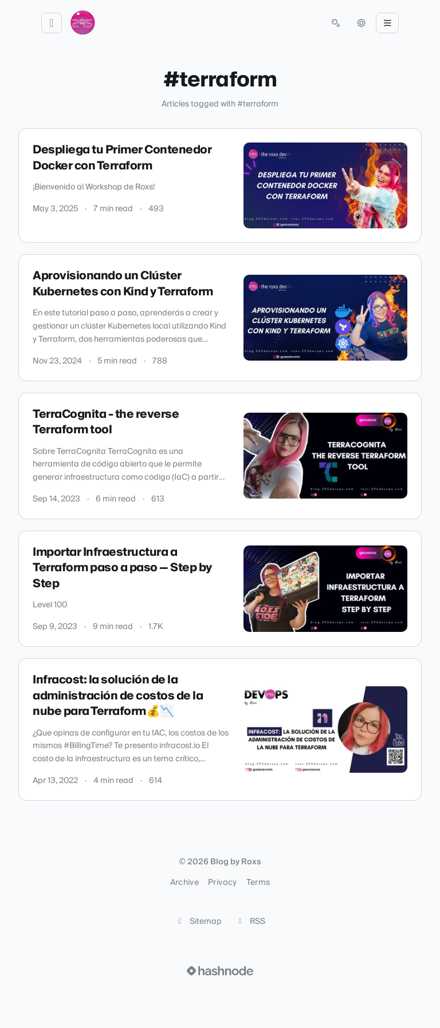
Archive (184, 882)
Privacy (222, 882)
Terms (258, 882)
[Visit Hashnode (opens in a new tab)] (220, 970)
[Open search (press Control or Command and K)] (335, 23)
